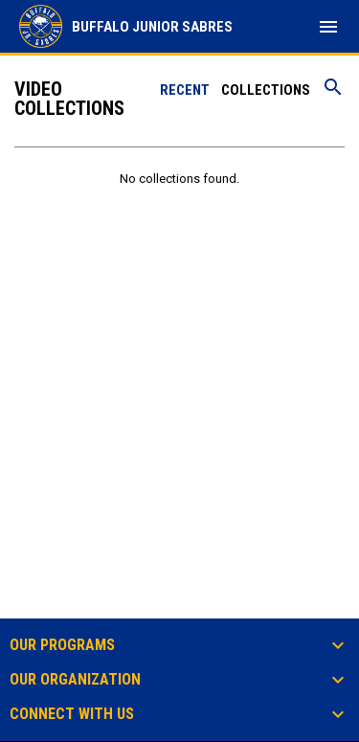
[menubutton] (328, 26)
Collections (265, 90)
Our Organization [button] (75, 679)
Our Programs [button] (62, 645)
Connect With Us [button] (72, 714)
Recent (185, 90)
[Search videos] (333, 93)
